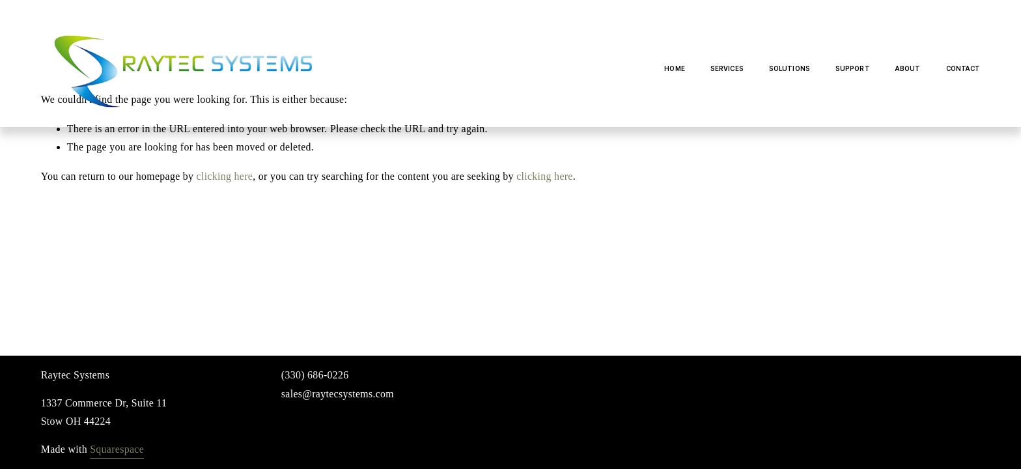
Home (674, 68)
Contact (963, 68)
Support (852, 68)
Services (727, 68)
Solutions (789, 68)
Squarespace (117, 449)
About (908, 68)
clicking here (225, 176)
